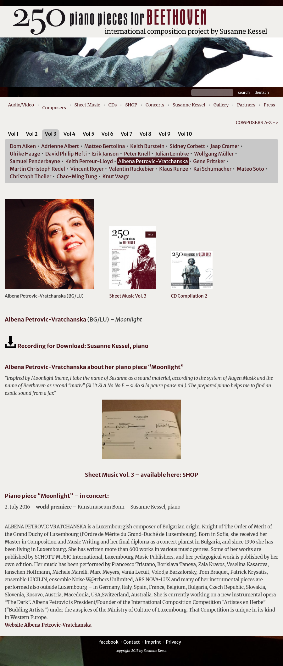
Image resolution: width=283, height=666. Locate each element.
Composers (54, 108)
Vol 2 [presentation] (31, 134)
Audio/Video (21, 105)
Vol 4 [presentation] (69, 134)
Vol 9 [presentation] (164, 134)
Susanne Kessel (189, 105)
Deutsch (261, 92)
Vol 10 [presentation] (185, 134)
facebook (108, 642)
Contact (131, 642)
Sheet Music (87, 105)
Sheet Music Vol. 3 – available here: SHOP (141, 474)
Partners (246, 105)
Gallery (221, 105)
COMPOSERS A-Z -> (257, 122)
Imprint (153, 642)
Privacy (173, 642)
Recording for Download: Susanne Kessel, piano (76, 346)
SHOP (131, 105)
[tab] (13, 135)
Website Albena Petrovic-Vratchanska (48, 625)
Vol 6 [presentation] (108, 134)
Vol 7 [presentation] (126, 134)
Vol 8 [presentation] (146, 134)
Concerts (155, 105)
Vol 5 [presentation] (88, 134)
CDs (112, 105)
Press (269, 105)
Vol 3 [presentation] (50, 134)
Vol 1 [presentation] (13, 134)
